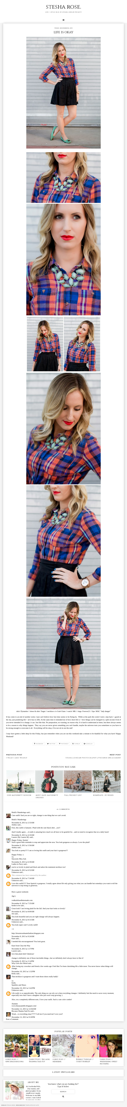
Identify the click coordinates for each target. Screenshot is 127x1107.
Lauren (14, 951)
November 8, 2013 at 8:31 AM (23, 920)
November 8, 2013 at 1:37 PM (23, 949)
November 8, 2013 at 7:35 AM (23, 903)
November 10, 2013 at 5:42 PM (23, 988)
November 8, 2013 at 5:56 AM (23, 845)
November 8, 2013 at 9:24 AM (23, 936)
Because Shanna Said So (21, 1011)
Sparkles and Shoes (19, 985)
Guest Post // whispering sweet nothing (108, 1061)
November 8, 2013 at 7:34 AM (23, 878)
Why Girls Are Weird (20, 963)
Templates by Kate (32, 1105)
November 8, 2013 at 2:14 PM (23, 961)
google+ (88, 743)
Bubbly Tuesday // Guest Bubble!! (85, 1060)
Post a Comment (12, 1019)
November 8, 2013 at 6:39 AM (23, 862)
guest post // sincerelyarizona (14, 1060)
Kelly (14, 974)
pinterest (64, 743)
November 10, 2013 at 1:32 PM (23, 971)
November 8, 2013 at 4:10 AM (23, 835)
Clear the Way (25, 946)
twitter (51, 743)
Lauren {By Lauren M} (20, 837)
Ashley (14, 825)
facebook (38, 743)
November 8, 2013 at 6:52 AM (23, 870)
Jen (13, 914)
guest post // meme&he (59, 1060)
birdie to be (16, 905)
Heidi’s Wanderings (19, 820)
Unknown (15, 872)
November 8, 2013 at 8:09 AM (23, 912)
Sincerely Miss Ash (19, 859)
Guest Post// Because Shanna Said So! (39, 1060)
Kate (13, 938)
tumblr (76, 743)
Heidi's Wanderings (19, 812)
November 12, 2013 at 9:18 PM (23, 1017)
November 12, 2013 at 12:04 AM (24, 1009)
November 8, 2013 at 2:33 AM (23, 823)
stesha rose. (63, 7)
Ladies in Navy (17, 864)
